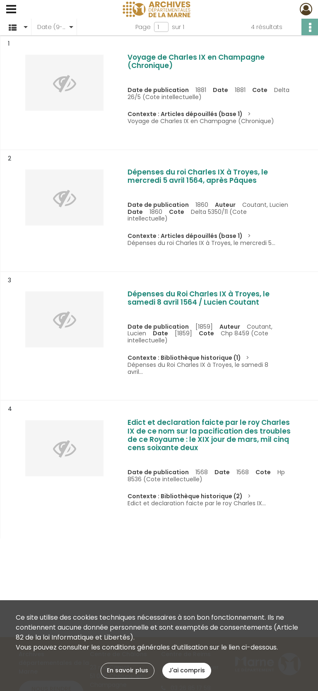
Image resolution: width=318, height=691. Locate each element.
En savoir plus (127, 670)
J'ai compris (187, 670)
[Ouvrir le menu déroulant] (11, 10)
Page (143, 27)
